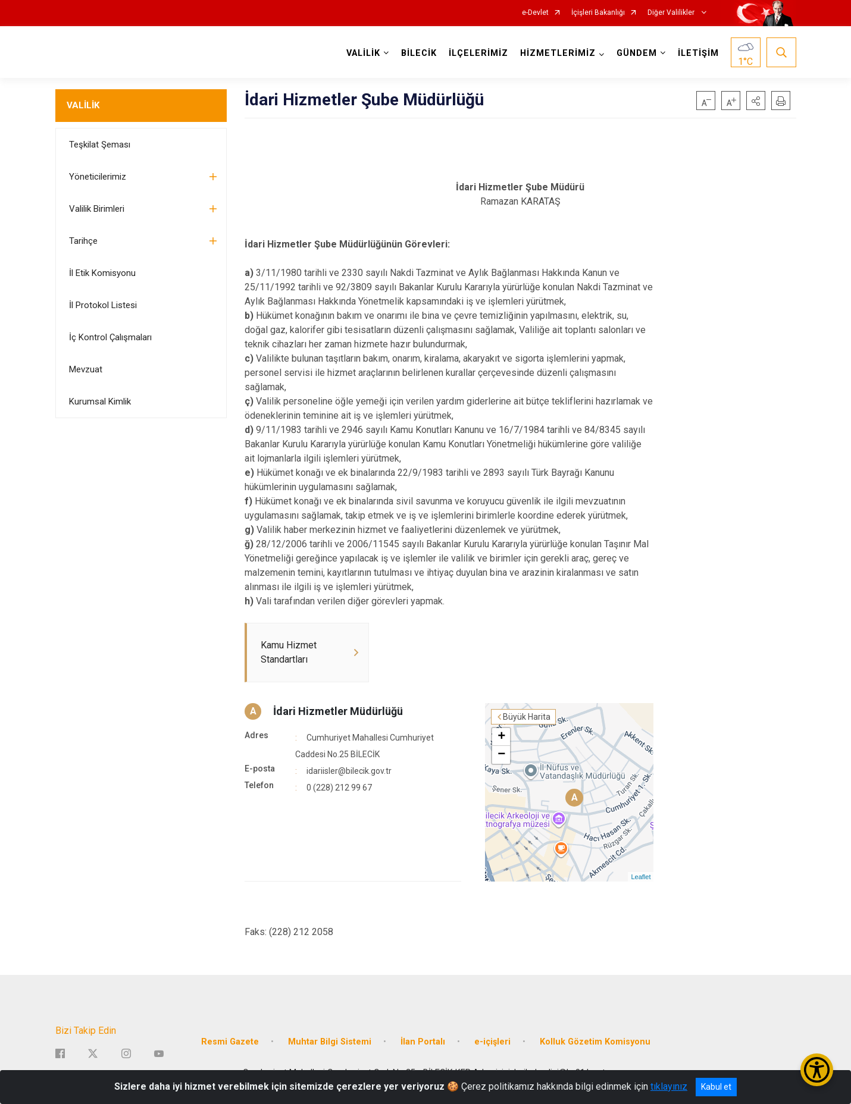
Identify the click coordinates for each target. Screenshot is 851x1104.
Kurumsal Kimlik (100, 401)
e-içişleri (492, 1042)
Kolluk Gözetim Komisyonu (595, 1042)
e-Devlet (535, 13)
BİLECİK (419, 53)
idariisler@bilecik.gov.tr (349, 771)
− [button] (501, 755)
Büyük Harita (526, 717)
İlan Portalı (423, 1042)
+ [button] (501, 737)
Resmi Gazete (230, 1042)
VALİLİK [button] (363, 53)
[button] (755, 100)
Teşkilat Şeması (99, 144)
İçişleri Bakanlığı (598, 13)
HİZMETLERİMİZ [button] (558, 53)
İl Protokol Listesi (103, 305)
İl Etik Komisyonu (102, 273)
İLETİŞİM (698, 53)
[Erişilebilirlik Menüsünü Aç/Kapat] (816, 1069)
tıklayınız (668, 1086)
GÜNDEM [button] (637, 53)
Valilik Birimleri (96, 208)
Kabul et (716, 1087)
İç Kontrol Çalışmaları (110, 337)
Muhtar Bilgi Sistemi (329, 1042)
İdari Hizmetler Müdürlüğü (338, 711)
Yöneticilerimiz (97, 176)
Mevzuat (85, 369)
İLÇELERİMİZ (478, 53)
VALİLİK (83, 105)
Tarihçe (83, 241)
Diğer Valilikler (671, 13)
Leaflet (640, 876)
